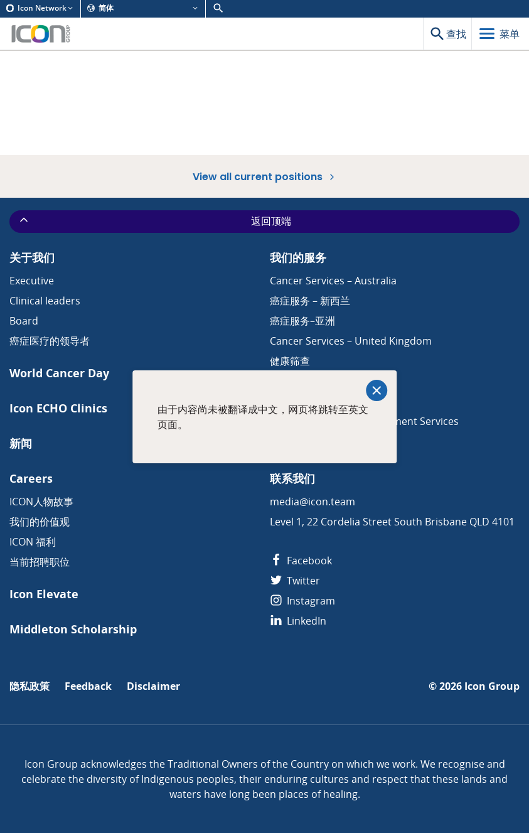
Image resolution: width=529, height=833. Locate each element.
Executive (31, 281)
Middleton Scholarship (73, 629)
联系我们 (292, 478)
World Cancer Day (59, 373)
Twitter (295, 581)
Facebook (301, 560)
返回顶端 (154, 220)
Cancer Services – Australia (333, 281)
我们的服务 (298, 257)
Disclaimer (153, 686)
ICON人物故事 (41, 501)
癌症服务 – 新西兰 (310, 301)
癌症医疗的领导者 (49, 341)
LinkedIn (298, 621)
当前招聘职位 (39, 562)
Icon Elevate (43, 594)
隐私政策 (29, 686)
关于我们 (32, 257)
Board (23, 321)
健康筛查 (290, 361)
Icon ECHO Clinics (58, 408)
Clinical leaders (44, 301)
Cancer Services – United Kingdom (351, 341)
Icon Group (492, 686)
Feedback (88, 686)
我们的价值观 (39, 522)
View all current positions (265, 176)
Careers (31, 478)
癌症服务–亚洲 (302, 321)
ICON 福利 (32, 542)
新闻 (20, 443)
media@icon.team (312, 501)
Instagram (302, 601)
